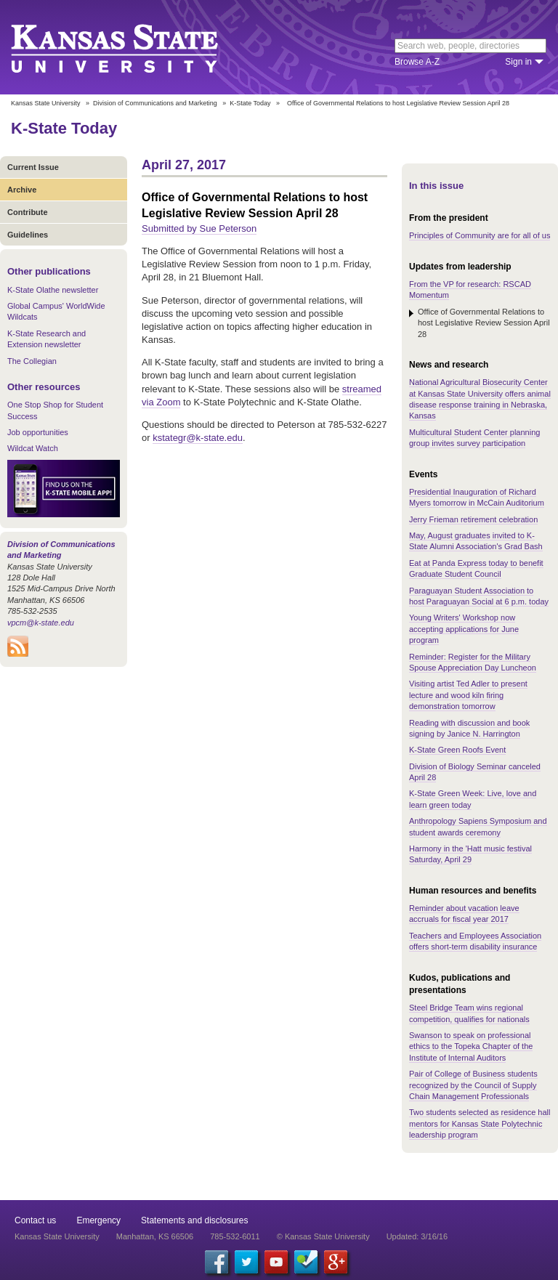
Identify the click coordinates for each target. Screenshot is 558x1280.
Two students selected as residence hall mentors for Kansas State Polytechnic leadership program (479, 1123)
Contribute (27, 212)
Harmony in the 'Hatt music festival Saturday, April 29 (470, 854)
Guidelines (27, 234)
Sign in (518, 62)
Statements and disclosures (194, 1220)
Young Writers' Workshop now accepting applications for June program (464, 628)
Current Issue (33, 167)
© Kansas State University (323, 1236)
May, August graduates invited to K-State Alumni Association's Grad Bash (476, 541)
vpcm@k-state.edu (40, 622)
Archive (21, 189)
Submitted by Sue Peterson (199, 228)
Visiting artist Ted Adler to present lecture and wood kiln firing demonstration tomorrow (468, 694)
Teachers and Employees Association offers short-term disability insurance (475, 941)
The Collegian (32, 361)
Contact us (35, 1220)
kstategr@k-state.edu (198, 437)
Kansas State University (132, 47)
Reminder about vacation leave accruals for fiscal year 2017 (464, 913)
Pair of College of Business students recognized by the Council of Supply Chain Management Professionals (473, 1085)
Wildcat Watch (32, 448)
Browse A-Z (417, 62)
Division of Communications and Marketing (155, 103)
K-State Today (250, 103)
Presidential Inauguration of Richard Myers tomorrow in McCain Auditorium (476, 497)
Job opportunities (37, 432)
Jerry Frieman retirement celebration (473, 519)
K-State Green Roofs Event (457, 749)
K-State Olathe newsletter (52, 289)
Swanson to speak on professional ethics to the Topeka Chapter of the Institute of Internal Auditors (471, 1046)
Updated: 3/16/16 (417, 1236)
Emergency (98, 1220)
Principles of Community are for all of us (479, 235)
